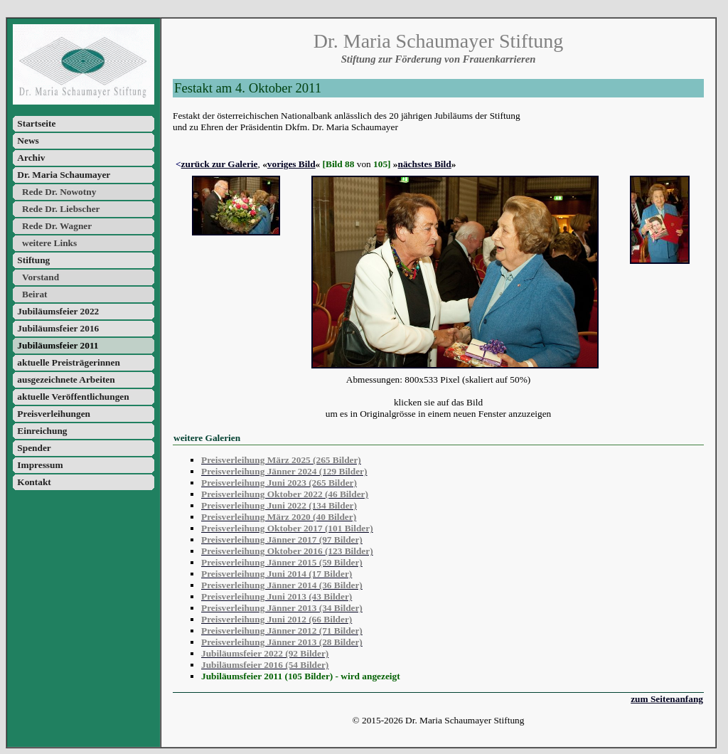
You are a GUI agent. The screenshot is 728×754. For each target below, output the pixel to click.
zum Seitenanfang (667, 699)
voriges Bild (291, 164)
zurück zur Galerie (219, 164)
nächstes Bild (424, 164)
